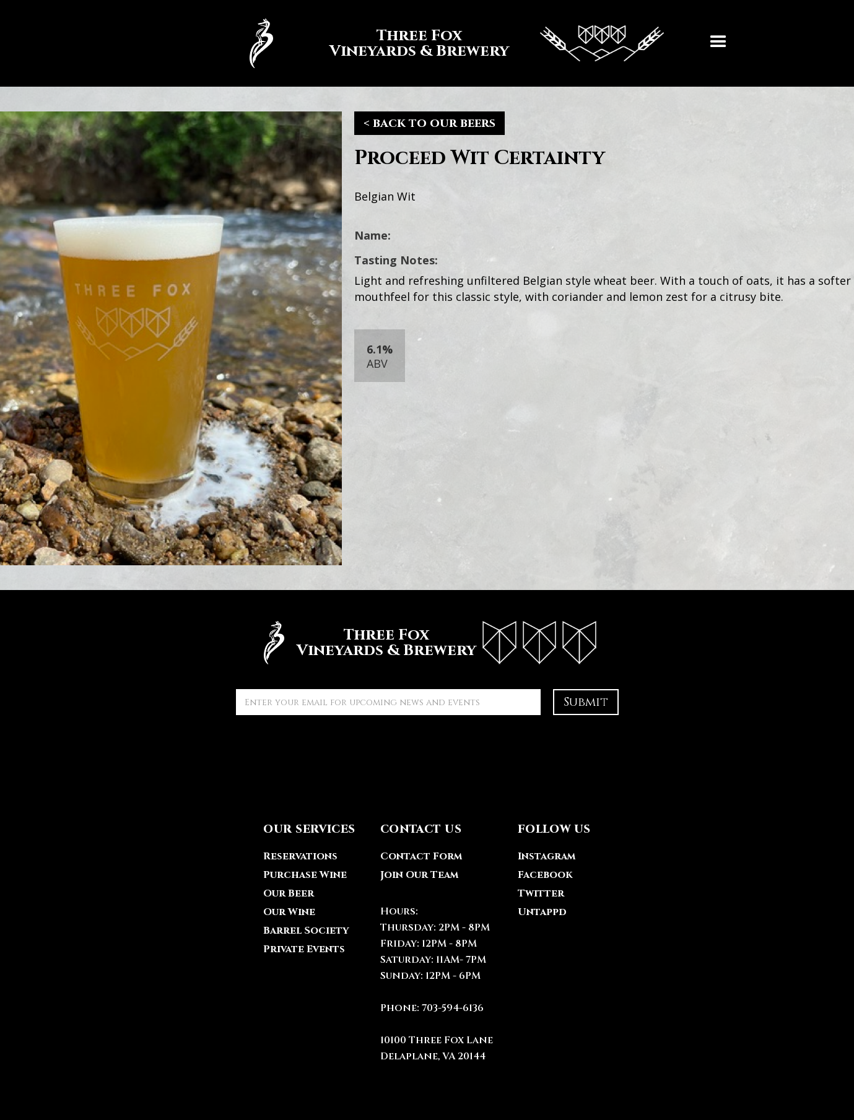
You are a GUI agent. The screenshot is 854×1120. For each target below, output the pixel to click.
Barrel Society (306, 930)
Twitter (541, 893)
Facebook (545, 875)
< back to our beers (429, 123)
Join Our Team (419, 875)
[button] (718, 43)
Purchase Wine (305, 875)
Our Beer (288, 893)
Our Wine (289, 912)
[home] (450, 43)
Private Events (304, 949)
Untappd (542, 912)
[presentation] (330, 751)
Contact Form (421, 856)
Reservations (300, 856)
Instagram (546, 856)
